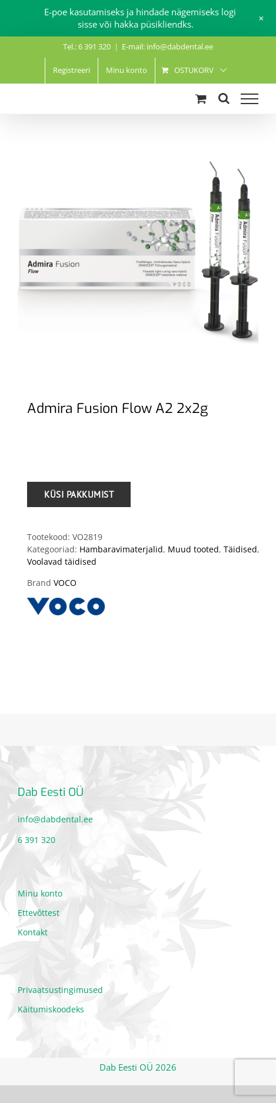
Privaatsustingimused (60, 989)
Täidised (240, 549)
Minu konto (40, 893)
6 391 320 (36, 839)
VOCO (65, 582)
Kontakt (33, 932)
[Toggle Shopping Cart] (201, 98)
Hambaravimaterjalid (121, 549)
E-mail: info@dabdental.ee (167, 46)
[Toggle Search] (224, 98)
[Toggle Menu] (249, 99)
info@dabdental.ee (55, 819)
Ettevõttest (38, 912)
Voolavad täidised (62, 561)
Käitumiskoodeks (51, 1009)
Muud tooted (193, 549)
